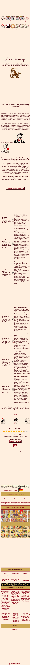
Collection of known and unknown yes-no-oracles (5, 616)
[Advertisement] (15, 8)
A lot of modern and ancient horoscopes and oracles (15, 617)
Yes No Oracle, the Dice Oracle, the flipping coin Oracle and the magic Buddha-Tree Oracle (25, 596)
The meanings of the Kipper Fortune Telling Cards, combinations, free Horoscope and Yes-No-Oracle (15, 597)
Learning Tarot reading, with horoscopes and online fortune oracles (25, 616)
